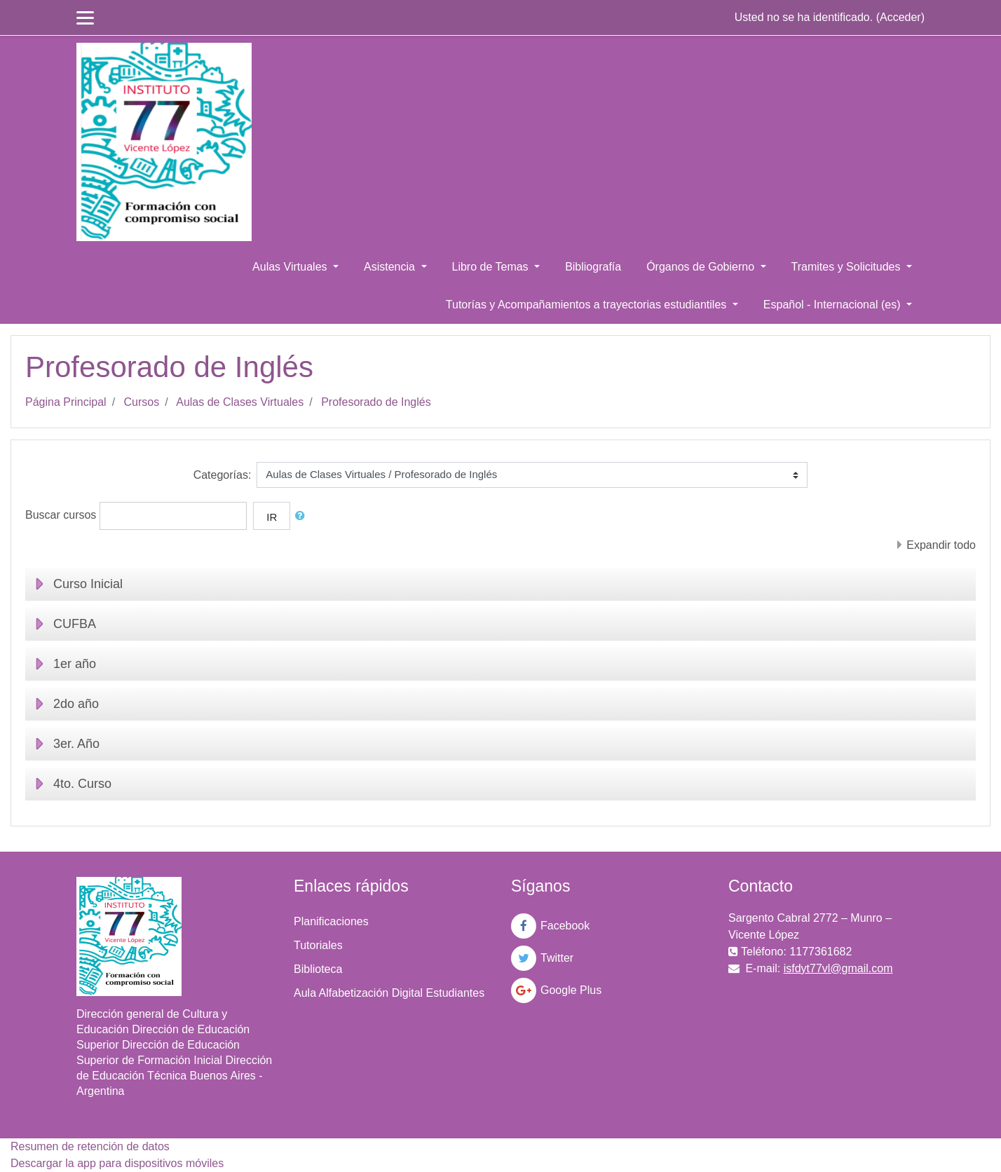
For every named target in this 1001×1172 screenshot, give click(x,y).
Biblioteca (318, 969)
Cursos (142, 402)
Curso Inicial (88, 584)
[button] (303, 516)
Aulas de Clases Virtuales (240, 402)
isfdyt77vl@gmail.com (838, 968)
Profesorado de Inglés (376, 402)
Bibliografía (593, 267)
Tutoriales (318, 945)
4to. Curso (82, 784)
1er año (74, 664)
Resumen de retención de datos (90, 1146)
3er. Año (76, 744)
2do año (76, 704)
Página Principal (66, 402)
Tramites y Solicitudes (847, 267)
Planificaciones (331, 921)
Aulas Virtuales (291, 267)
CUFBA (74, 624)
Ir (271, 517)
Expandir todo (941, 545)
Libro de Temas (492, 267)
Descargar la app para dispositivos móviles (117, 1163)
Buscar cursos (60, 515)
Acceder (900, 17)
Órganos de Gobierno (701, 267)
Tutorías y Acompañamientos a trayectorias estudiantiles (588, 305)
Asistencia (391, 267)
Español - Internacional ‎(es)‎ (833, 305)
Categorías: (222, 475)
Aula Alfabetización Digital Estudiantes (389, 993)
